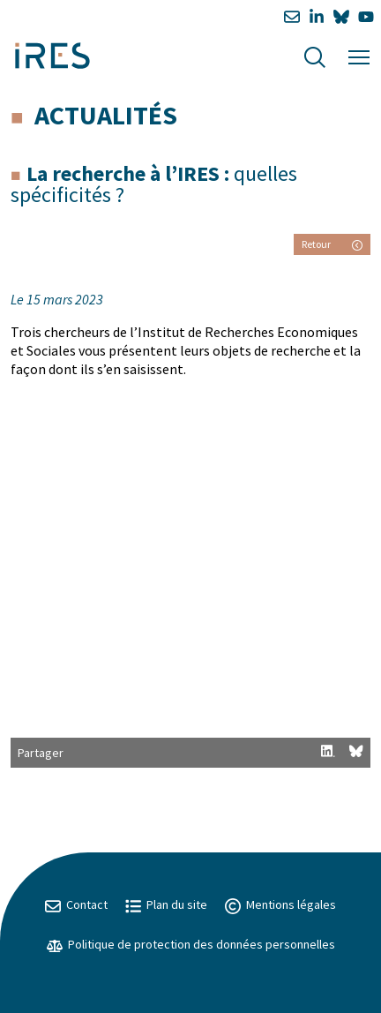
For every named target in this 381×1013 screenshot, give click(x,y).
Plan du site (166, 904)
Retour (332, 244)
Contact (76, 904)
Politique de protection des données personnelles (191, 944)
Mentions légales (280, 904)
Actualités (105, 114)
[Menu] (359, 55)
